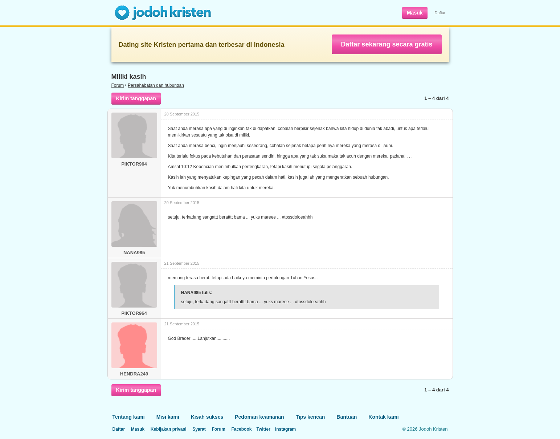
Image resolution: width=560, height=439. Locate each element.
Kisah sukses (207, 417)
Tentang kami (129, 417)
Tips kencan (310, 417)
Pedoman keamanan (259, 417)
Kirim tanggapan (136, 98)
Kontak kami (383, 417)
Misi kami (167, 417)
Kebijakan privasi (169, 429)
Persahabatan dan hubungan (156, 85)
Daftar (440, 13)
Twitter (263, 429)
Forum (117, 85)
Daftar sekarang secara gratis (386, 44)
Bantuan (346, 417)
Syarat (199, 429)
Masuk (415, 13)
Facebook (241, 429)
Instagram (285, 429)
